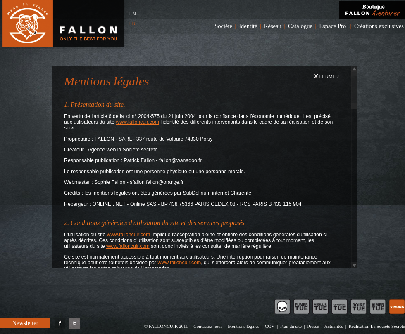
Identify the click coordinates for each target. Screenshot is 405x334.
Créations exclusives (379, 26)
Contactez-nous (207, 326)
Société (223, 26)
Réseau (272, 26)
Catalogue (300, 26)
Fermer (326, 76)
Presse (313, 326)
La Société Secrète (388, 326)
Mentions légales (243, 326)
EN (132, 13)
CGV (269, 326)
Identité (248, 26)
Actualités (333, 326)
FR (132, 23)
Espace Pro (332, 26)
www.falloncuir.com (137, 122)
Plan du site (291, 326)
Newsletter (25, 323)
